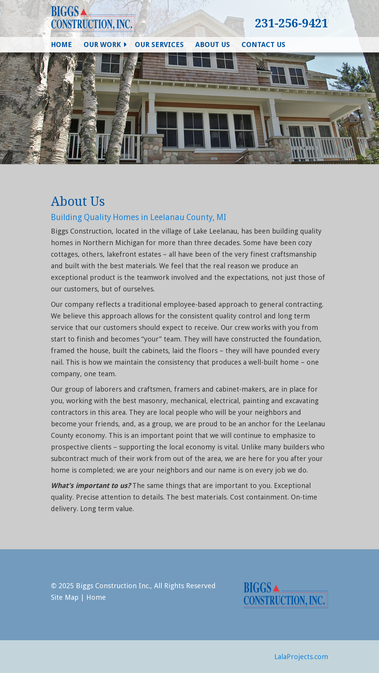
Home (61, 44)
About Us (212, 44)
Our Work (102, 44)
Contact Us (263, 44)
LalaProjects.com (301, 657)
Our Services (159, 44)
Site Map (65, 597)
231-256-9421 (291, 23)
